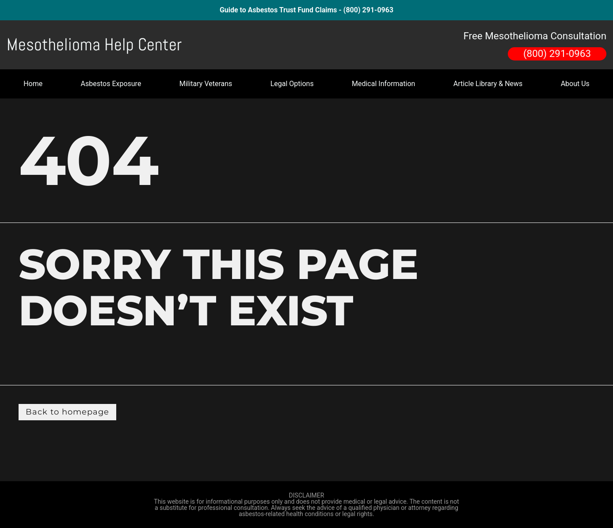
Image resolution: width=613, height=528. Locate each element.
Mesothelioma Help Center (94, 45)
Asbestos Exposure (111, 83)
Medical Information (383, 83)
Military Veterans (205, 83)
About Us (575, 83)
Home (32, 83)
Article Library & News (488, 83)
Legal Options (292, 83)
